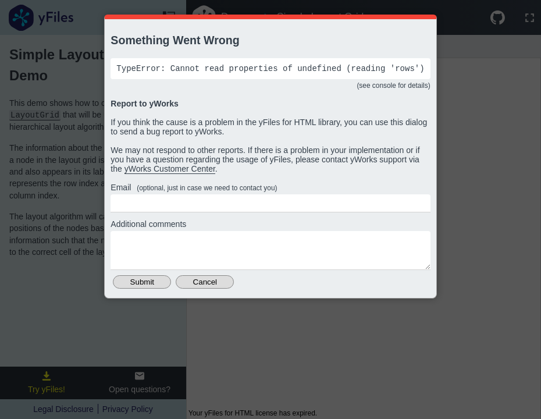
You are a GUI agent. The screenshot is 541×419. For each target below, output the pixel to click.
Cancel (205, 290)
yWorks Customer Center (169, 170)
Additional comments (148, 225)
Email (194, 189)
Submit (142, 290)
